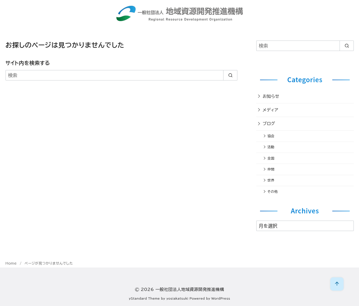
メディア (270, 110)
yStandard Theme (144, 298)
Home (12, 263)
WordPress (220, 298)
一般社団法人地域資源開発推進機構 (189, 289)
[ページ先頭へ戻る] (337, 284)
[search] (230, 75)
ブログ (269, 123)
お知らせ (271, 96)
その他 (272, 191)
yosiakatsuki (177, 298)
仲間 (270, 169)
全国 (270, 158)
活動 (270, 147)
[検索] (122, 75)
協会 (270, 136)
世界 (270, 180)
